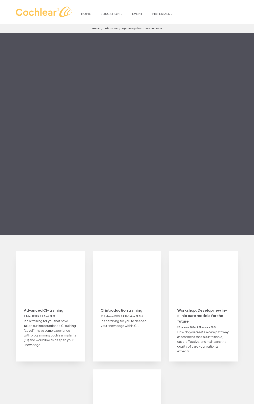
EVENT (140, 12)
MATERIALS (170, 12)
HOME (78, 12)
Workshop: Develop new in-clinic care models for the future (203, 316)
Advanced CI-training (44, 310)
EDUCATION (109, 12)
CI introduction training (122, 310)
